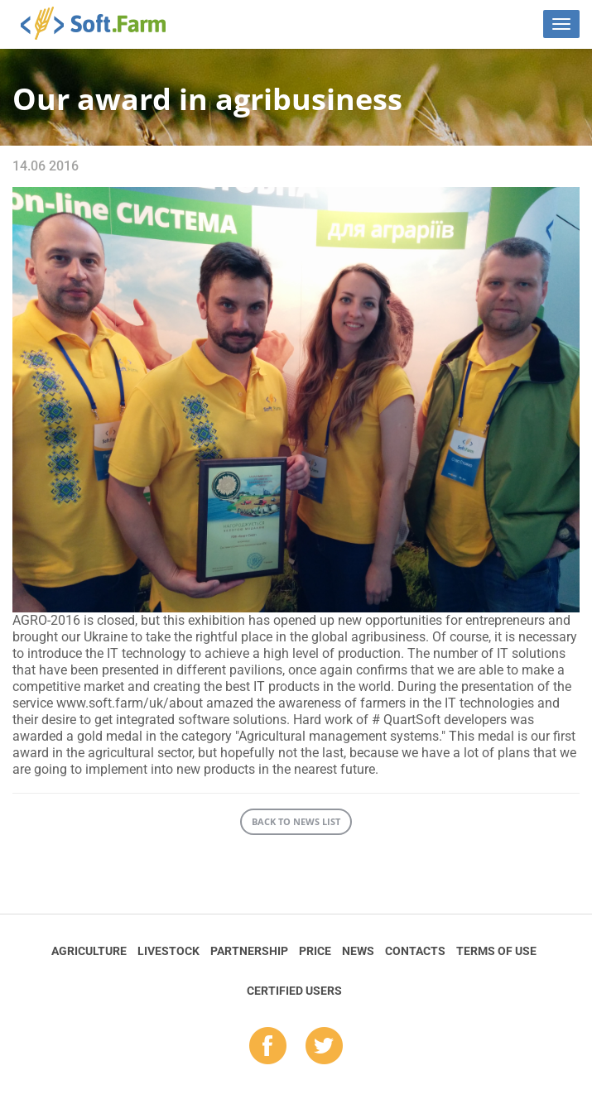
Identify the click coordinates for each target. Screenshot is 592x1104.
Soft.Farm (102, 23)
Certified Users (294, 990)
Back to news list (296, 821)
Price (315, 951)
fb (267, 1047)
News (358, 951)
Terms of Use (496, 951)
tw (324, 1047)
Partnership (249, 951)
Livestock (168, 951)
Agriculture (89, 951)
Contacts (415, 951)
